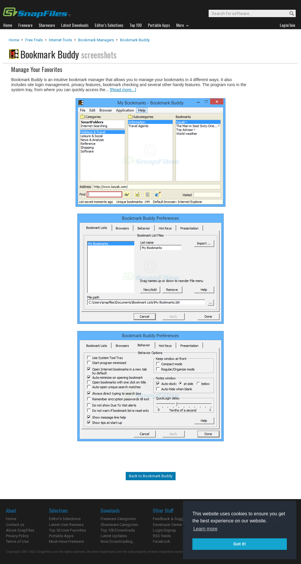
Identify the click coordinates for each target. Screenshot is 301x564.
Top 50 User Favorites (67, 530)
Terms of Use (17, 541)
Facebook (161, 541)
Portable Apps (61, 536)
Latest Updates (114, 536)
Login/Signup (164, 530)
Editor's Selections (65, 519)
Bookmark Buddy (135, 40)
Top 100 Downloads (118, 530)
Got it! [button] (239, 544)
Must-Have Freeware (66, 541)
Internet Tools (60, 40)
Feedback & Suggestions (174, 519)
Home (14, 40)
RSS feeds (162, 536)
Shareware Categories (119, 524)
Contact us (15, 524)
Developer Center (167, 524)
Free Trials (34, 40)
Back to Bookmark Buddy (150, 476)
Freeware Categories (118, 519)
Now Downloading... (118, 541)
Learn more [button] (205, 528)
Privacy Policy (17, 536)
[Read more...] (123, 89)
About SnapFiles (20, 530)
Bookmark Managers (96, 40)
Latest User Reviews (66, 524)
